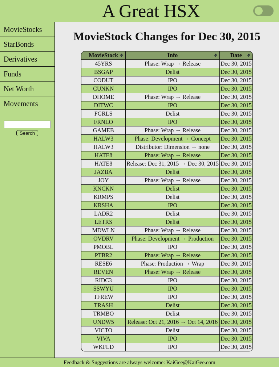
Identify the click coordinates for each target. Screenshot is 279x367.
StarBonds (17, 44)
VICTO (103, 330)
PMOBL (103, 247)
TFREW (103, 297)
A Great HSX (151, 11)
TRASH (103, 305)
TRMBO (103, 313)
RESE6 (103, 263)
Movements (19, 104)
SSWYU (103, 288)
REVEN (103, 272)
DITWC (103, 105)
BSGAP (103, 72)
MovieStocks (21, 29)
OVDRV (103, 238)
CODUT (103, 80)
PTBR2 (103, 255)
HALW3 (103, 138)
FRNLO (103, 122)
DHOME (103, 97)
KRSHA (103, 205)
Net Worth (17, 89)
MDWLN (103, 230)
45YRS (103, 64)
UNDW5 (103, 322)
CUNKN (103, 89)
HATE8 (103, 155)
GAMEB (103, 130)
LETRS (103, 222)
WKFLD (103, 347)
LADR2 (103, 213)
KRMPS (103, 197)
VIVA (103, 338)
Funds (10, 74)
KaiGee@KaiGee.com (190, 362)
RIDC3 (103, 280)
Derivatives (18, 59)
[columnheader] (103, 55)
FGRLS (103, 113)
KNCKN (103, 188)
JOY (103, 180)
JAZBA (103, 172)
